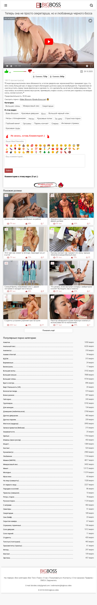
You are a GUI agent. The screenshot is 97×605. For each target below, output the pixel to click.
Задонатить (52, 581)
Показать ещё (49, 331)
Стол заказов (78, 578)
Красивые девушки (30, 113)
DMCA (43, 581)
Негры (31, 119)
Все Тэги (31, 578)
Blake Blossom (12, 113)
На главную (9, 578)
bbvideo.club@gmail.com (40, 586)
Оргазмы (27, 124)
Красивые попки (44, 118)
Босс (44, 114)
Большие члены (13, 106)
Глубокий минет (13, 124)
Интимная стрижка (70, 123)
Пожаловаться (55, 578)
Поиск (39, 578)
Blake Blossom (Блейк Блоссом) (33, 99)
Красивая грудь (13, 128)
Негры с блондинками (16, 118)
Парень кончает (41, 124)
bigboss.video (53, 590)
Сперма (55, 124)
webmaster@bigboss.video (61, 586)
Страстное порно (73, 118)
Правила (88, 578)
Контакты (67, 578)
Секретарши (47, 106)
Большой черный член (59, 113)
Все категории (21, 578)
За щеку (58, 119)
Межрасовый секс (31, 106)
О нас (45, 578)
